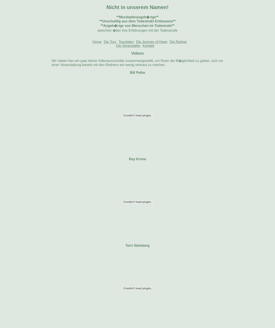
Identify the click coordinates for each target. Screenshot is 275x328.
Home (97, 42)
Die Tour (110, 42)
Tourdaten (126, 42)
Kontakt (148, 46)
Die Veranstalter (128, 46)
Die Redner (178, 42)
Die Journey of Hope (151, 42)
